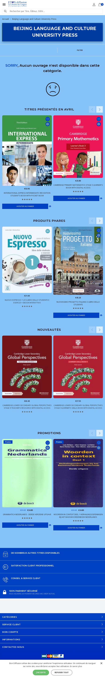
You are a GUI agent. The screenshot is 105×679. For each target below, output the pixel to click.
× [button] (101, 663)
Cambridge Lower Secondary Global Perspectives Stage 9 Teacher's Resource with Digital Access (27, 406)
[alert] (52, 669)
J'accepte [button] (41, 672)
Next (99, 109)
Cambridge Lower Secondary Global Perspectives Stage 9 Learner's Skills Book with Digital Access (78, 406)
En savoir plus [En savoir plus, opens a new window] (76, 666)
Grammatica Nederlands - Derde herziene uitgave (27, 514)
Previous (92, 109)
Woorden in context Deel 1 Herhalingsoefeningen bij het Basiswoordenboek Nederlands (78, 515)
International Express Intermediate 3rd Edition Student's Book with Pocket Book (27, 194)
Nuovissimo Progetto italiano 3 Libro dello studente (78, 303)
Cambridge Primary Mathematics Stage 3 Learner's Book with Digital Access (78, 186)
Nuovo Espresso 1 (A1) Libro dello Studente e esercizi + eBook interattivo (27, 301)
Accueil (5, 19)
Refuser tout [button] (62, 672)
